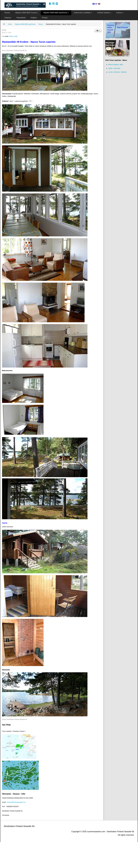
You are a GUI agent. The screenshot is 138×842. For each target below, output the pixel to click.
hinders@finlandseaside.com (16, 802)
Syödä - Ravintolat (114, 68)
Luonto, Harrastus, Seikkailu (117, 72)
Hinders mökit (12, 36)
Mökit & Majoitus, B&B (115, 64)
